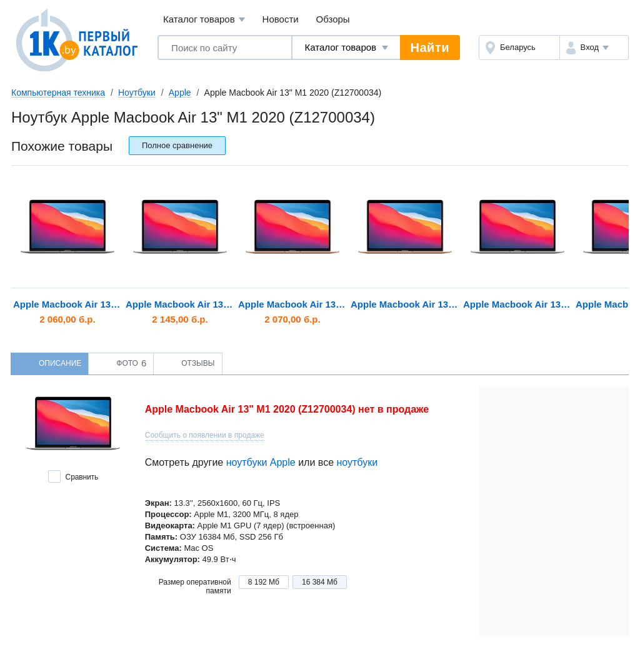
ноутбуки (357, 462)
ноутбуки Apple (261, 462)
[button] (594, 47)
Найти (430, 47)
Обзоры (333, 19)
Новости (280, 19)
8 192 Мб (263, 582)
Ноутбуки (137, 93)
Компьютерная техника (58, 93)
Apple (180, 93)
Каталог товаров (204, 20)
